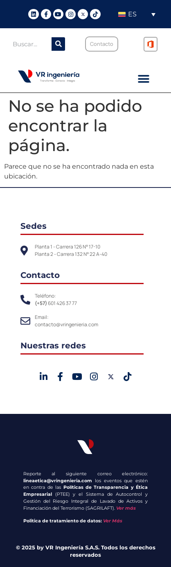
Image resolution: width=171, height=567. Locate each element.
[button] (144, 79)
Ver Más (112, 521)
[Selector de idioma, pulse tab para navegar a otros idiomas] (137, 14)
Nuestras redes (53, 345)
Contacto (40, 275)
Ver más (126, 508)
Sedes (33, 226)
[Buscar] (58, 44)
